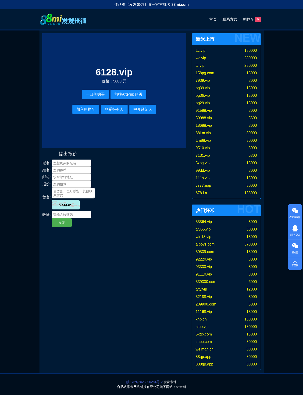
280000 (250, 58)
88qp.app (203, 357)
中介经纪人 (142, 109)
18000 (251, 237)
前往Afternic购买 (128, 94)
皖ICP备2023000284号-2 (144, 382)
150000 (250, 319)
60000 (251, 364)
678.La (201, 193)
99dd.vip (203, 170)
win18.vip (203, 237)
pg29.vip (203, 103)
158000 (250, 193)
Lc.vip (201, 50)
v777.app (203, 185)
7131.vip (203, 155)
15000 (251, 73)
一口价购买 (95, 94)
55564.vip (204, 222)
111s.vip (203, 178)
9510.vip (203, 148)
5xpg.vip (203, 163)
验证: (46, 214)
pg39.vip (203, 88)
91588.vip (204, 110)
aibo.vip (202, 327)
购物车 (252, 19)
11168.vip (204, 312)
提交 (62, 222)
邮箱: (46, 177)
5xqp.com (204, 334)
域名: (46, 163)
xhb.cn (201, 319)
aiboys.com (205, 244)
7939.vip (203, 80)
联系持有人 (114, 109)
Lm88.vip (203, 140)
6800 (253, 155)
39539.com (205, 252)
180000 (250, 50)
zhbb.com (204, 342)
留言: (46, 197)
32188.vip (204, 297)
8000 (253, 80)
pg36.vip (203, 95)
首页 (213, 19)
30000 (251, 133)
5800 (253, 118)
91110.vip (204, 274)
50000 (251, 185)
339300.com (206, 282)
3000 (253, 222)
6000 (253, 282)
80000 (251, 357)
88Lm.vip (203, 133)
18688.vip (204, 125)
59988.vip (204, 118)
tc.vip (200, 65)
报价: (46, 184)
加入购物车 (85, 109)
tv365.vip (203, 229)
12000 (251, 289)
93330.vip (204, 267)
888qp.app (205, 364)
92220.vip (204, 259)
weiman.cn (205, 349)
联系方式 (229, 19)
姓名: (46, 170)
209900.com (206, 304)
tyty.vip (201, 289)
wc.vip (201, 58)
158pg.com (205, 73)
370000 (250, 244)
